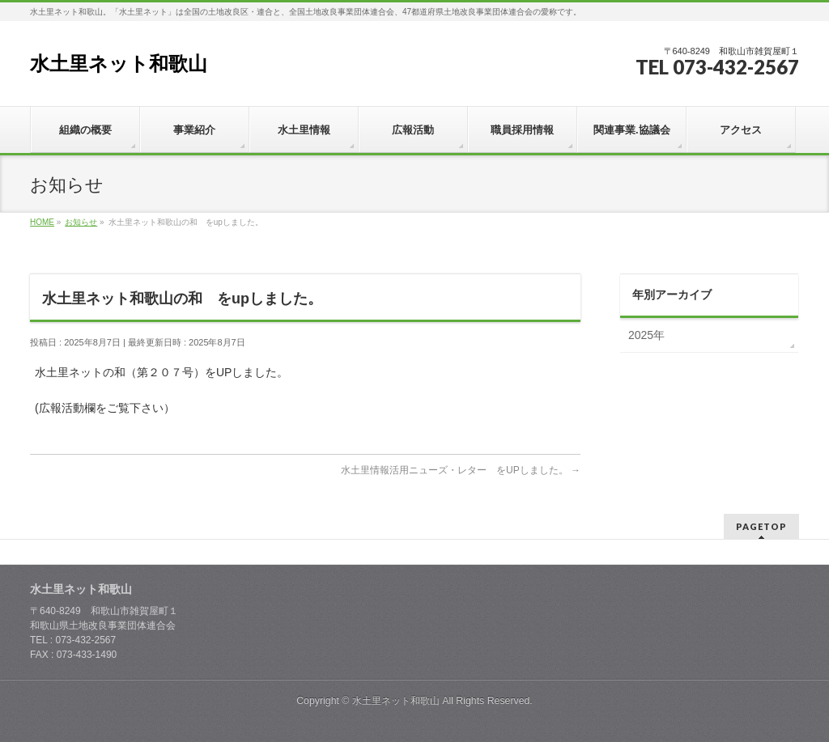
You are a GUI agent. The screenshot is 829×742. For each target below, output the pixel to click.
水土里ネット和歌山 (118, 63)
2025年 (646, 335)
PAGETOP (761, 526)
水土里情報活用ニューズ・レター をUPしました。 (460, 470)
